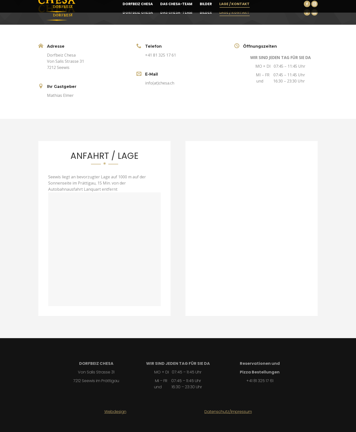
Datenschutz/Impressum (228, 411)
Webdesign (115, 411)
